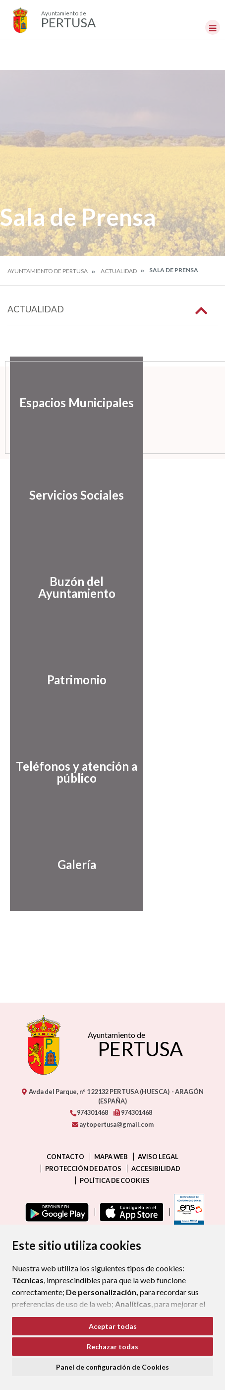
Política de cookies (115, 1180)
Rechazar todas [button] (112, 1346)
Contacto (65, 1157)
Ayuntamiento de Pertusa (47, 271)
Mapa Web (111, 1157)
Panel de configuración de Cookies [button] (112, 1367)
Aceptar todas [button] (113, 1326)
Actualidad (119, 271)
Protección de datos (83, 1168)
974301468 (88, 1112)
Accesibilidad (155, 1168)
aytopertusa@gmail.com (113, 1124)
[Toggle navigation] (212, 27)
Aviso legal (158, 1157)
